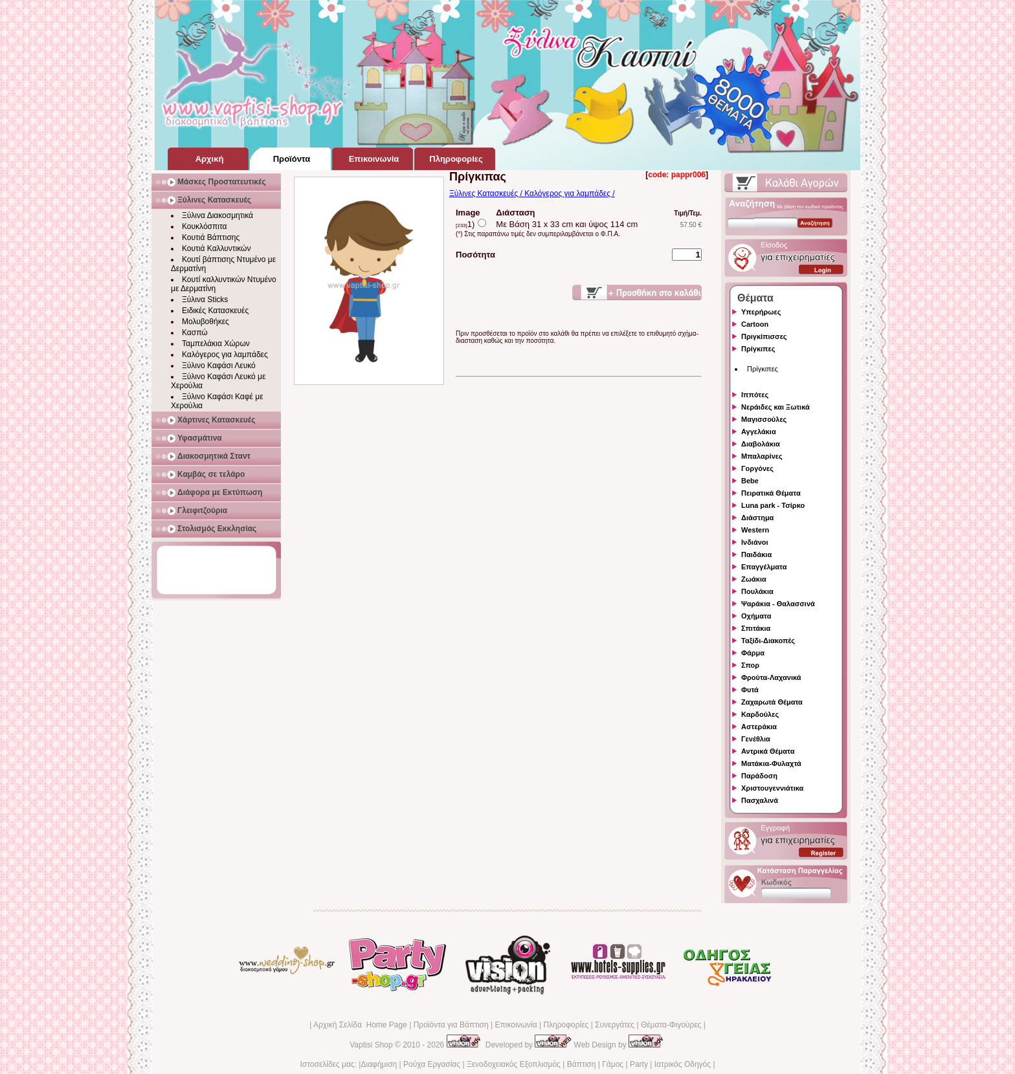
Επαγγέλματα (763, 567)
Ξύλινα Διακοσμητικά (217, 215)
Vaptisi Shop (371, 1044)
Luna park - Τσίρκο (773, 505)
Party (639, 1064)
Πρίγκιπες (758, 349)
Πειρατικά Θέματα (771, 493)
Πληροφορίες (565, 1024)
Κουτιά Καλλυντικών (216, 248)
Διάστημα (757, 517)
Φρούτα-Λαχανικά (771, 677)
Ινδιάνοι (754, 542)
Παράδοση (759, 776)
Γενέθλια (755, 739)
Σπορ (750, 665)
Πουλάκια (757, 591)
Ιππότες (754, 395)
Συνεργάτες (614, 1024)
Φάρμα (752, 653)
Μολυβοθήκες (205, 321)
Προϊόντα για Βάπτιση (451, 1024)
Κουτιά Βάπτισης (211, 237)
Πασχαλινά (759, 800)
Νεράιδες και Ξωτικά (775, 407)
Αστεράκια (759, 726)
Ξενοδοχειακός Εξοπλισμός (514, 1064)
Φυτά (750, 690)
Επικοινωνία (516, 1024)
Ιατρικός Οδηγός (682, 1064)
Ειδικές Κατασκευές (215, 310)
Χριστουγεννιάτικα (772, 788)
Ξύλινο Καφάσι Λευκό (219, 365)
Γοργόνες (757, 468)
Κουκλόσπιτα (204, 226)
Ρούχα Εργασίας (431, 1064)
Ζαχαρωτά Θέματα (772, 702)
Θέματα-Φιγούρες (671, 1024)
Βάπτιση (581, 1064)
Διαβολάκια (760, 444)
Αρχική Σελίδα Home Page (360, 1024)
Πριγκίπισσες (764, 336)
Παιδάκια (756, 554)
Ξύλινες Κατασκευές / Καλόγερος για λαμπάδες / (532, 193)
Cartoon (754, 324)
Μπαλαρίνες (762, 456)
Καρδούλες (760, 714)
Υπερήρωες (761, 312)
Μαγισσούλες (763, 419)
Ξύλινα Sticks (205, 299)
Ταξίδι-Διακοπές (768, 640)
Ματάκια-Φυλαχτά (771, 763)
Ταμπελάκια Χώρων (216, 343)
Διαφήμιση (379, 1064)
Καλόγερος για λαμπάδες (225, 354)
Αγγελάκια (758, 431)
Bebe (750, 481)
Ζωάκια (753, 579)
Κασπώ (195, 332)
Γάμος (612, 1064)
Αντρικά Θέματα (767, 751)
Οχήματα (756, 616)
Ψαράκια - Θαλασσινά (778, 604)
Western (755, 530)
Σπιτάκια (755, 628)
